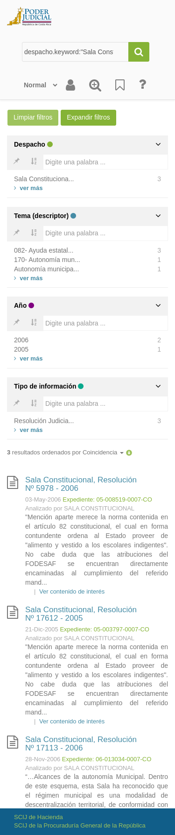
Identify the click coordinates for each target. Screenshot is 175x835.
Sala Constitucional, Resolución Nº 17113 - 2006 (81, 744)
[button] (129, 452)
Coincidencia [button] (103, 452)
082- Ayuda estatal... (43, 250)
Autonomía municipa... (46, 269)
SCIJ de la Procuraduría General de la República (80, 825)
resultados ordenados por (65, 452)
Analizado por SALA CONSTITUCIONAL (79, 508)
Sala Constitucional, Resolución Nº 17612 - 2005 (81, 614)
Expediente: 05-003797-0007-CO (104, 629)
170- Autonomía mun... (47, 259)
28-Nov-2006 (42, 759)
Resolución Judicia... (44, 421)
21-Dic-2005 (41, 629)
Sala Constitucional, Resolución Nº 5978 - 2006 (81, 484)
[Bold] (16, 162)
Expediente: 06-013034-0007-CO (107, 759)
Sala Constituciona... (44, 179)
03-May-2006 (43, 499)
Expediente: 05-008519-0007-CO (107, 499)
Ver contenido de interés (72, 591)
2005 (21, 349)
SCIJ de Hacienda (38, 817)
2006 (21, 340)
